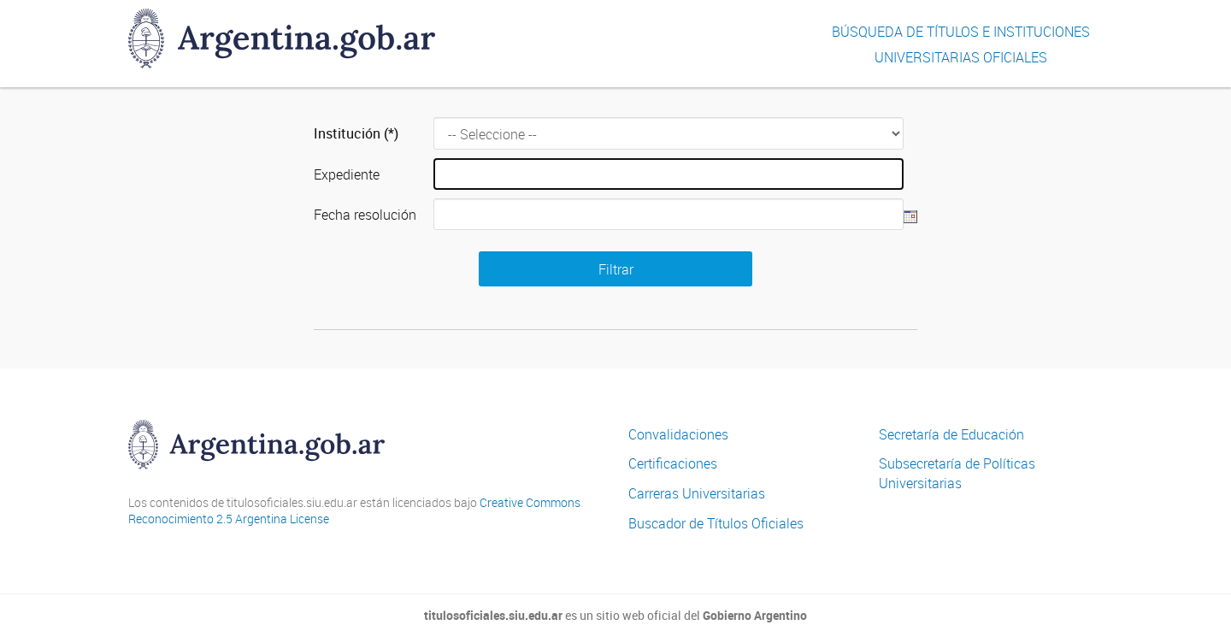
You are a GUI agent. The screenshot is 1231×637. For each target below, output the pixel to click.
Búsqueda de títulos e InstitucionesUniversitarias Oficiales (961, 44)
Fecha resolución (365, 214)
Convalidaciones (678, 434)
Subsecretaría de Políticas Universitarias (957, 473)
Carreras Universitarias (696, 493)
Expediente (347, 174)
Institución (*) (356, 133)
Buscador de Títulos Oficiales (716, 523)
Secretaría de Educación (951, 434)
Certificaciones (672, 463)
